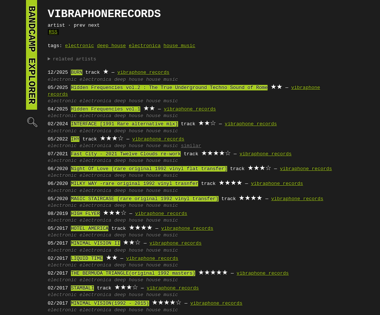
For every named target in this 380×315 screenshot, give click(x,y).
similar (191, 146)
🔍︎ (31, 122)
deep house (111, 46)
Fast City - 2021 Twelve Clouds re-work (126, 154)
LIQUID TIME (87, 258)
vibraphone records (143, 72)
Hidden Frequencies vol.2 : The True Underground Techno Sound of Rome (169, 87)
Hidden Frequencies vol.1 (105, 109)
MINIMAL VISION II (95, 243)
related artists (74, 59)
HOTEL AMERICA (89, 228)
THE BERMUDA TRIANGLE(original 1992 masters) (133, 273)
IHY (75, 139)
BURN (76, 72)
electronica (145, 46)
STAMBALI (82, 288)
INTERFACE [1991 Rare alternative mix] (124, 124)
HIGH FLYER (85, 213)
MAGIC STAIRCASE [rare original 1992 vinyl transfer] (145, 199)
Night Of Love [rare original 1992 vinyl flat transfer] (149, 169)
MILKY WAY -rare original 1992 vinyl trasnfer (134, 183)
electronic (79, 46)
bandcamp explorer (31, 55)
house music (180, 46)
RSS (53, 32)
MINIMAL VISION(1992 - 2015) (110, 303)
